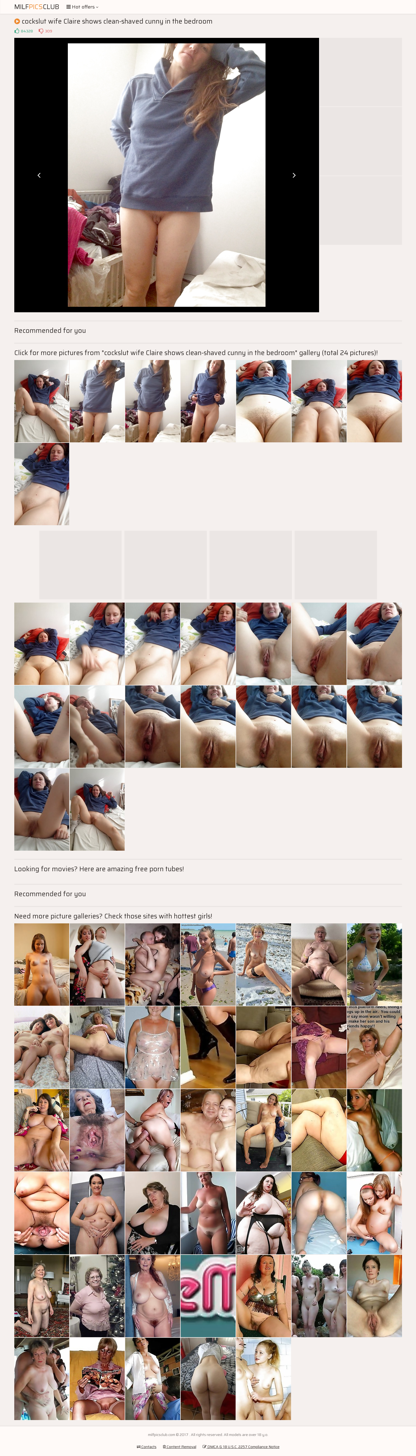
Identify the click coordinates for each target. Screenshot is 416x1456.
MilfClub (36, 7)
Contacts (147, 1447)
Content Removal (179, 1447)
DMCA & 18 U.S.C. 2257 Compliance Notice (241, 1447)
